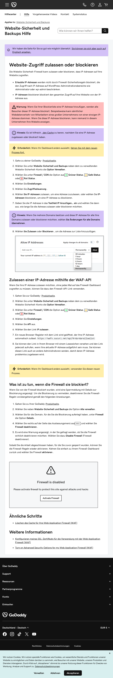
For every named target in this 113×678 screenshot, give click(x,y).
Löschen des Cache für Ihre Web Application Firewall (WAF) (46, 523)
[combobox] (80, 30)
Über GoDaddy (10, 566)
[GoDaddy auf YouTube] (34, 635)
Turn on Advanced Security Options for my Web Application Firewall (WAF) (54, 547)
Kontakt (65, 14)
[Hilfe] (92, 4)
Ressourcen (8, 581)
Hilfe (26, 14)
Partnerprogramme (12, 589)
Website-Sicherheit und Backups (33, 22)
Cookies (77, 646)
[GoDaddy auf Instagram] (12, 635)
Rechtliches (37, 646)
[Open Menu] (6, 5)
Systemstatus (80, 14)
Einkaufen (7, 604)
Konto (5, 596)
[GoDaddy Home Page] (14, 614)
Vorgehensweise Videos (45, 14)
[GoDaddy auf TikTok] (19, 635)
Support (6, 574)
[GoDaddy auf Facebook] (4, 635)
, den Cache (47, 132)
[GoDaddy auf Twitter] (26, 635)
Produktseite (49, 160)
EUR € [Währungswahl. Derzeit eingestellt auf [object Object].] (105, 627)
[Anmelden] (100, 4)
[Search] (105, 30)
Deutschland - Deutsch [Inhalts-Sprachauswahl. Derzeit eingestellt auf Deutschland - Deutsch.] (16, 627)
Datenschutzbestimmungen (57, 646)
